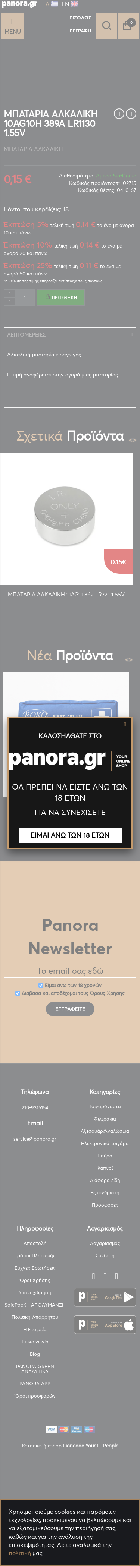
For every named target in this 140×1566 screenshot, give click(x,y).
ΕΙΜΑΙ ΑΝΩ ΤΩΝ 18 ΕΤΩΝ (70, 835)
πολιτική (20, 1553)
